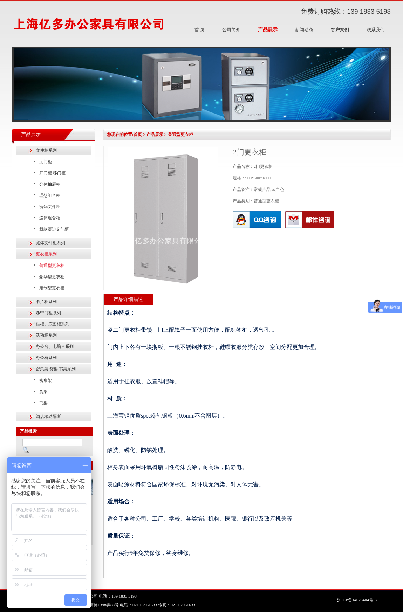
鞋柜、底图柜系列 (52, 324)
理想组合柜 (49, 195)
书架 (43, 402)
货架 (43, 391)
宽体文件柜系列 (50, 242)
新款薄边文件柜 (54, 229)
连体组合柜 (49, 217)
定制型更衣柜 (51, 288)
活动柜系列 (46, 335)
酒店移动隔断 (48, 416)
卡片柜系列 (46, 301)
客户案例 (340, 29)
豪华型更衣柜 (51, 276)
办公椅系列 (46, 357)
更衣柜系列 (46, 254)
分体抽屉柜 (49, 184)
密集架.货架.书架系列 (56, 368)
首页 (138, 134)
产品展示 (268, 29)
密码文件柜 (49, 206)
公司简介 (231, 29)
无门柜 (45, 161)
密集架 (45, 380)
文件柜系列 (46, 150)
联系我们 (376, 29)
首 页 (199, 29)
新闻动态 (304, 29)
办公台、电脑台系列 (55, 346)
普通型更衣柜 (51, 265)
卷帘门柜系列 (48, 312)
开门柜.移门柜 (52, 173)
